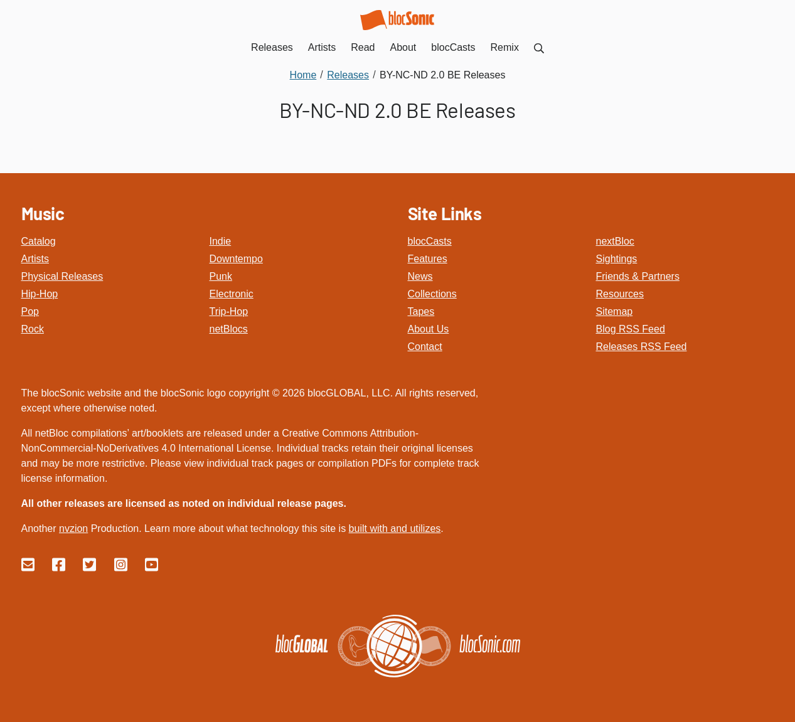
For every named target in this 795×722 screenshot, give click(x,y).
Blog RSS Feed (630, 329)
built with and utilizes (395, 528)
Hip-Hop (39, 294)
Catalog (38, 241)
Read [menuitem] (363, 47)
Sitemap (614, 311)
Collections (432, 294)
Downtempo (236, 258)
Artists (35, 258)
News (420, 276)
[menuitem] (539, 47)
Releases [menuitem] (272, 47)
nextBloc (615, 241)
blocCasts (430, 241)
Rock (32, 329)
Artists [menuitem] (322, 47)
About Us (428, 329)
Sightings (617, 258)
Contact (425, 346)
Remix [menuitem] (505, 47)
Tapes (421, 311)
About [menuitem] (403, 47)
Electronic (231, 294)
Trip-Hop (229, 311)
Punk (221, 276)
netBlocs (229, 329)
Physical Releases (62, 276)
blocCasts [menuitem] (453, 47)
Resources (620, 294)
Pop (30, 311)
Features (427, 258)
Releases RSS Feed (641, 346)
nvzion (73, 528)
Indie (221, 241)
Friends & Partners (638, 276)
